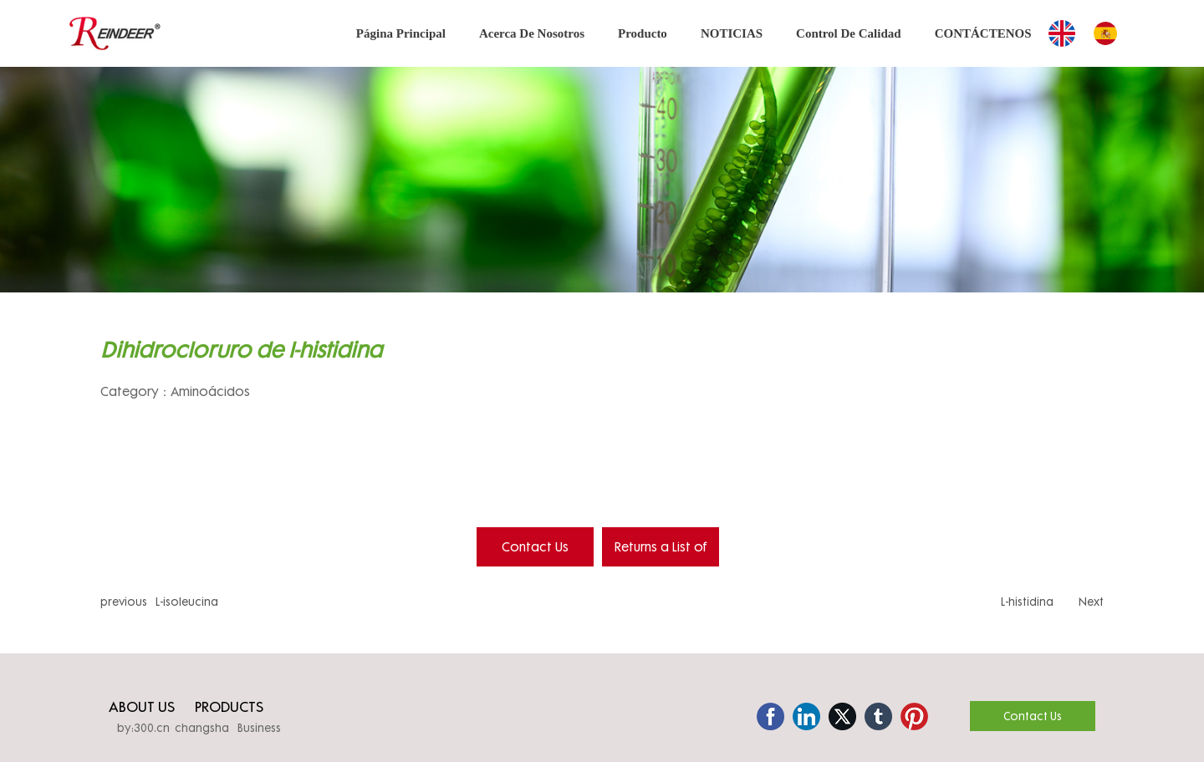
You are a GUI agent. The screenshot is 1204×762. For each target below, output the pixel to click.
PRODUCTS (229, 706)
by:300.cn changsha (173, 727)
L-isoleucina (187, 601)
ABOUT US (142, 706)
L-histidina (1027, 601)
